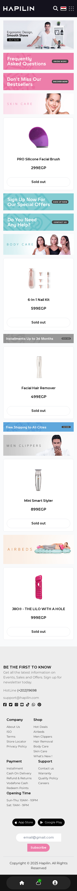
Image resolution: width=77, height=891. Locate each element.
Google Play (51, 822)
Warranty (44, 773)
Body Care (40, 746)
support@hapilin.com (21, 698)
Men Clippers (42, 736)
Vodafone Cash (17, 783)
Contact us (46, 768)
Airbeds (38, 732)
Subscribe (38, 847)
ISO (9, 732)
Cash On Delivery (19, 773)
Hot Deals (40, 727)
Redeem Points (18, 788)
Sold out (38, 182)
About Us (13, 727)
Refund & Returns (19, 778)
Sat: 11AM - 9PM (18, 805)
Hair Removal (43, 741)
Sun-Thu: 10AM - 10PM (22, 800)
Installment (15, 768)
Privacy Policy (17, 746)
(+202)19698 (27, 690)
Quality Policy (48, 778)
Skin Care (40, 751)
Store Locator (16, 741)
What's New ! (42, 756)
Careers (43, 783)
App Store (24, 822)
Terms (11, 736)
